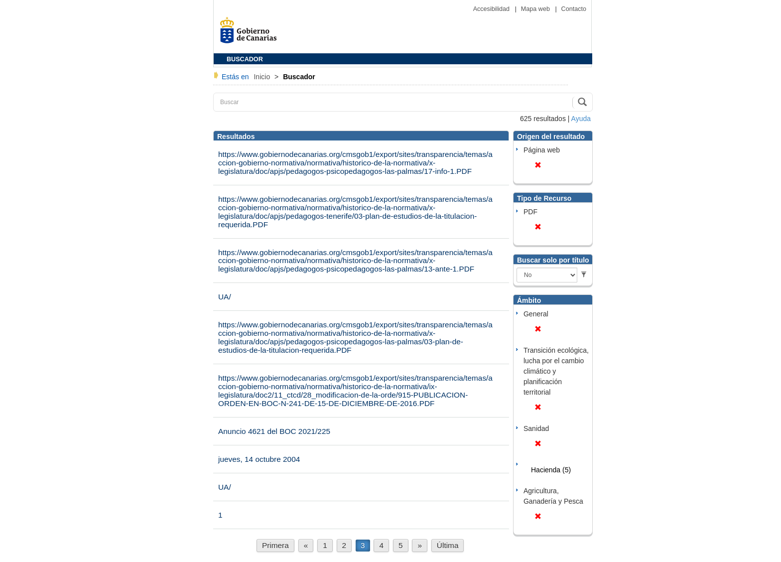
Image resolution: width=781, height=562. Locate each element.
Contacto (573, 8)
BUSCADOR (245, 59)
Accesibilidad (492, 8)
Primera (275, 545)
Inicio (263, 77)
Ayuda (581, 119)
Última (448, 545)
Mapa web (536, 8)
